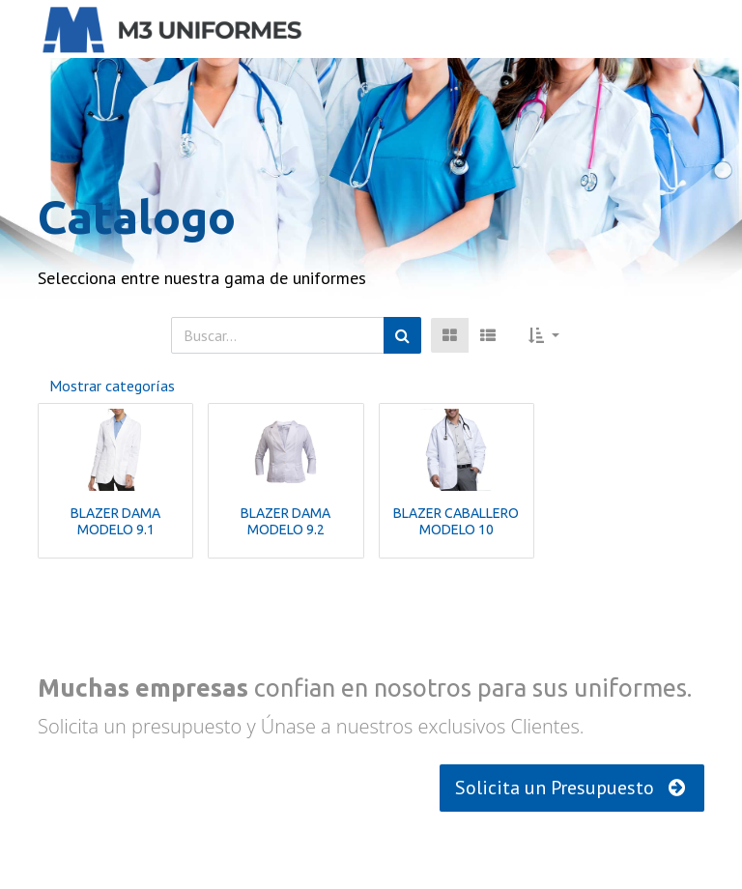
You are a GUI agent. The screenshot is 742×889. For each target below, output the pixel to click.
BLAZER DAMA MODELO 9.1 (115, 521)
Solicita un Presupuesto (572, 787)
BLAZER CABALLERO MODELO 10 (456, 521)
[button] (544, 335)
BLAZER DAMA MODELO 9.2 (285, 521)
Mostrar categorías (112, 385)
